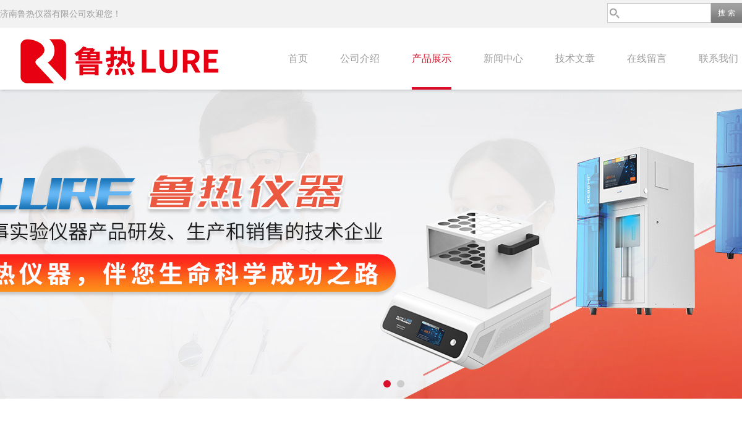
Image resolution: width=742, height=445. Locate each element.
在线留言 (647, 58)
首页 (298, 58)
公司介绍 (360, 58)
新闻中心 (503, 58)
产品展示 (431, 58)
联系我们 (718, 58)
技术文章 (575, 58)
